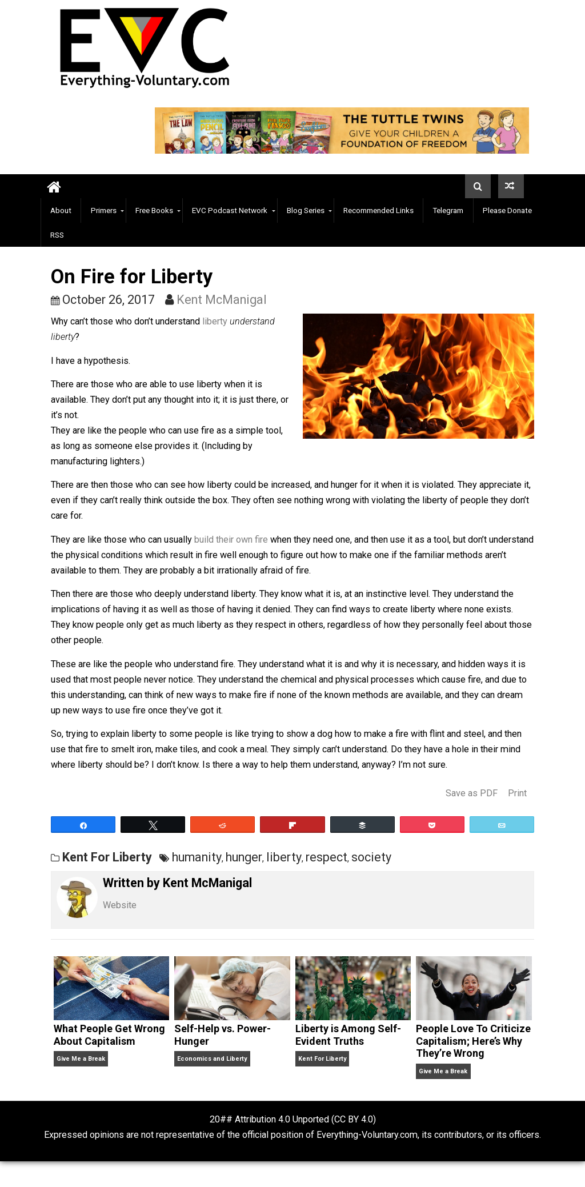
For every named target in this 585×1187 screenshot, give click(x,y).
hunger (244, 857)
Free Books (154, 210)
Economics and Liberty (212, 1058)
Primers (104, 210)
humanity (197, 857)
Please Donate (507, 210)
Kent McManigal (222, 299)
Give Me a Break (81, 1058)
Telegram (447, 210)
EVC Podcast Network (229, 210)
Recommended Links (378, 210)
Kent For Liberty (107, 857)
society (371, 857)
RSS (57, 234)
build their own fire (231, 539)
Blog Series (305, 210)
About (60, 210)
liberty (214, 321)
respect (326, 857)
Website (120, 905)
